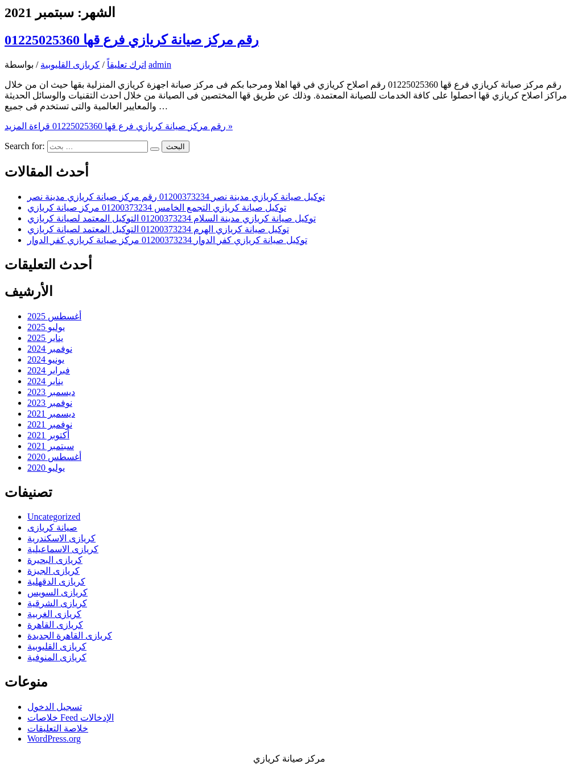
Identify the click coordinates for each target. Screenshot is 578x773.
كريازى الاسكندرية (61, 538)
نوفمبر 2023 (49, 403)
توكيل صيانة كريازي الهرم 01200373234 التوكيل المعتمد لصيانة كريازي (158, 229)
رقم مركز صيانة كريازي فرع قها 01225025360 (132, 39)
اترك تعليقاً (126, 64)
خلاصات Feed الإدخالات (70, 717)
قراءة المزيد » (119, 126)
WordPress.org (54, 738)
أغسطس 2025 (54, 316)
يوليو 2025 (46, 327)
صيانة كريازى (52, 527)
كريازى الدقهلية (56, 581)
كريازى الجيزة (53, 570)
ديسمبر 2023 (51, 392)
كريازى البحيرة (54, 560)
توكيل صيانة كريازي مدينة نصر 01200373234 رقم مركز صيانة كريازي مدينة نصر (176, 197)
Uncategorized (53, 516)
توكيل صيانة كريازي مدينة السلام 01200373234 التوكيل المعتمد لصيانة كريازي (171, 218)
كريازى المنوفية (56, 657)
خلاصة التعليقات (57, 728)
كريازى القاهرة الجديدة (69, 635)
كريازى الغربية (54, 614)
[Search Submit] (154, 149)
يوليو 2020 (46, 467)
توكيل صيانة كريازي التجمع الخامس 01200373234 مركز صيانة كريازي (156, 207)
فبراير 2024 (48, 370)
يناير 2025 (45, 338)
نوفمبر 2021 (49, 424)
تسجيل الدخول (54, 707)
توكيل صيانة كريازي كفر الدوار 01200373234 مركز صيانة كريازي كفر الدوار (167, 240)
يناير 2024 (45, 381)
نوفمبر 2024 (49, 348)
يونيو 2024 (45, 359)
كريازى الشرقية (57, 603)
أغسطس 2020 (54, 457)
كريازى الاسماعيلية (62, 549)
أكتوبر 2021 (48, 435)
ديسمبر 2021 (51, 413)
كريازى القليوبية (70, 64)
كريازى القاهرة (55, 625)
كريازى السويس (57, 592)
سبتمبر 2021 (50, 446)
